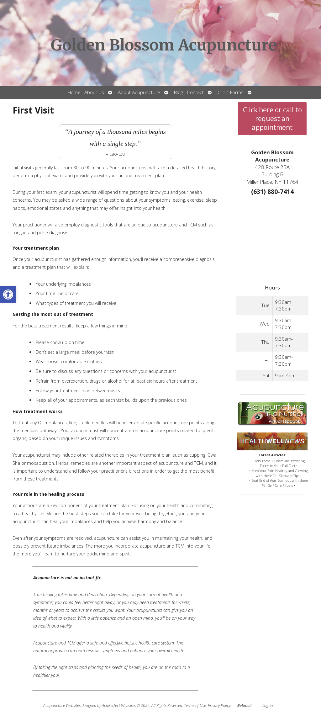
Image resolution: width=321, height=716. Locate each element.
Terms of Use (195, 705)
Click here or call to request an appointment (272, 118)
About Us (94, 92)
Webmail (243, 705)
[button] (8, 294)
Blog (178, 92)
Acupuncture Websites (62, 705)
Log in (267, 705)
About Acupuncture (139, 92)
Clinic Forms (231, 92)
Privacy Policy (219, 705)
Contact (195, 92)
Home (74, 92)
